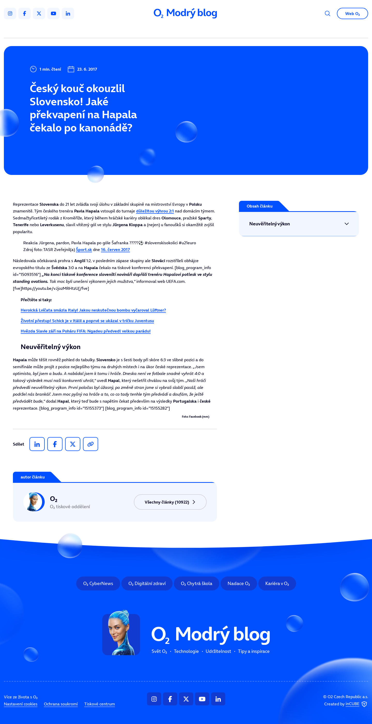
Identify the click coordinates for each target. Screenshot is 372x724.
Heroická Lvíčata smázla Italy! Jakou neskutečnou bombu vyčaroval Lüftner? (93, 310)
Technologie (158, 30)
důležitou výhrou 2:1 (155, 211)
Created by (346, 704)
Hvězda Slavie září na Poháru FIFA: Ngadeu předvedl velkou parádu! (86, 331)
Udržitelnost (197, 30)
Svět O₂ (125, 30)
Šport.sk (84, 249)
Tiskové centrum (99, 704)
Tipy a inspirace (238, 30)
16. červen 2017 (115, 249)
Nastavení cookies (20, 704)
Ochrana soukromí (61, 704)
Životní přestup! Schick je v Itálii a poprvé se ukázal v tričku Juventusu (87, 320)
